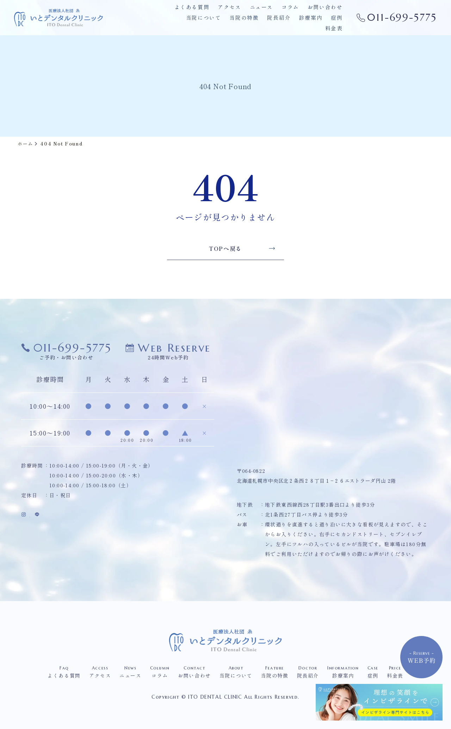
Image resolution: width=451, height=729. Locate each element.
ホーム (25, 143)
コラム (293, 12)
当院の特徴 (223, 22)
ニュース (265, 12)
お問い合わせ (326, 12)
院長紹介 (257, 22)
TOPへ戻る (237, 248)
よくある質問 (199, 12)
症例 (312, 22)
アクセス (235, 12)
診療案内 (287, 22)
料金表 (334, 22)
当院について (185, 22)
